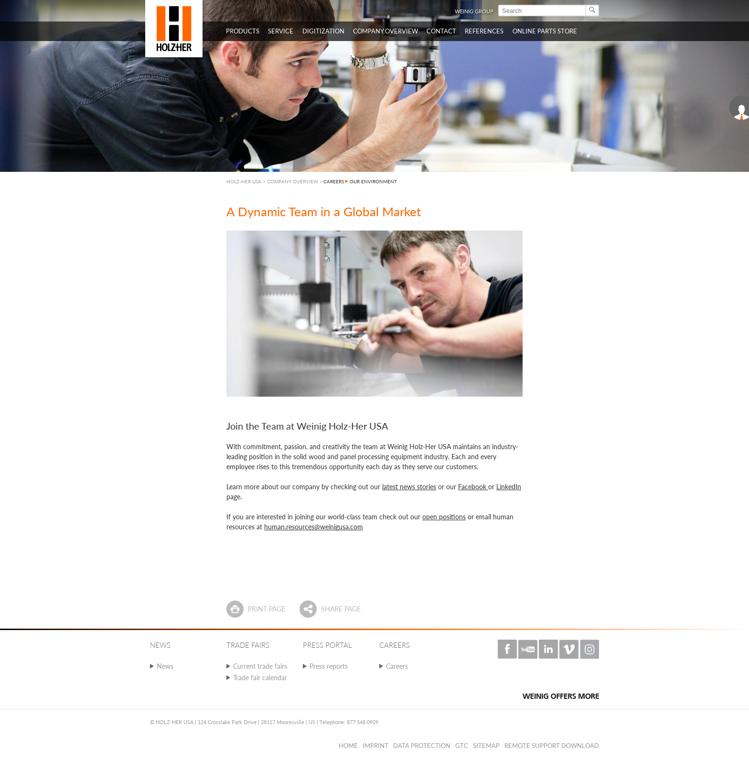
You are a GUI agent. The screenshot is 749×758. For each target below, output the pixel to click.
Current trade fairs (260, 666)
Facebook (473, 487)
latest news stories (409, 487)
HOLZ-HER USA (243, 181)
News (165, 666)
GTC (461, 745)
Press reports (329, 666)
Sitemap (486, 745)
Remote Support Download (551, 745)
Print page (266, 609)
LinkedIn (508, 487)
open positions (444, 517)
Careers (397, 666)
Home (348, 745)
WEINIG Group (474, 11)
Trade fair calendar (260, 678)
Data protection (421, 745)
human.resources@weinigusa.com (313, 527)
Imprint (375, 745)
